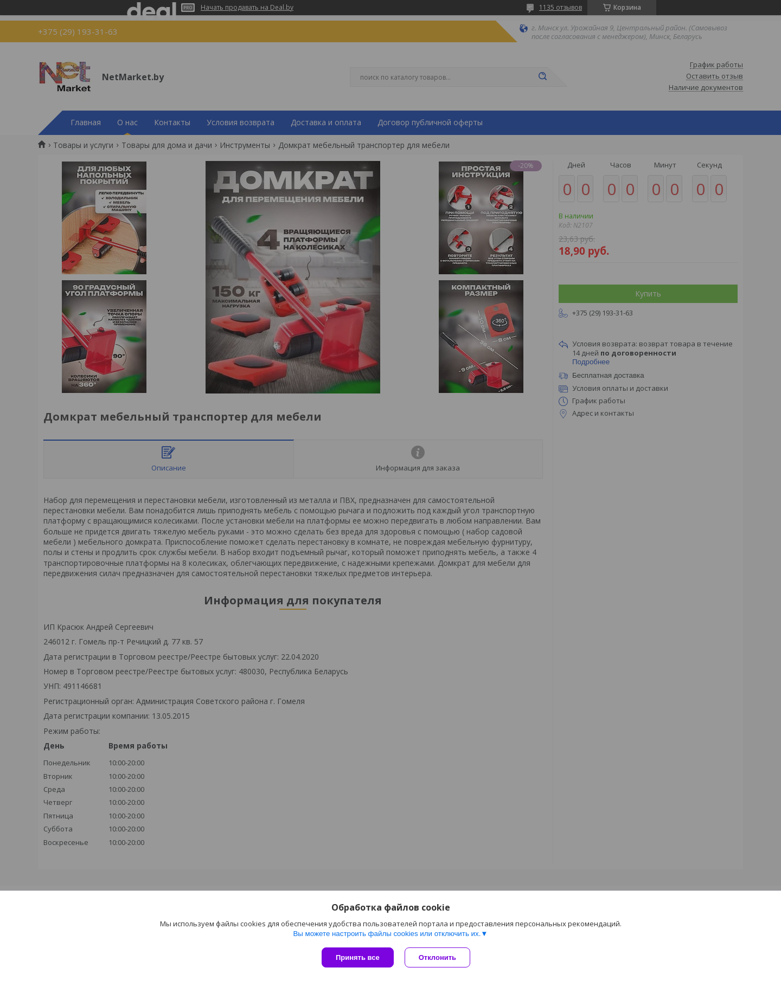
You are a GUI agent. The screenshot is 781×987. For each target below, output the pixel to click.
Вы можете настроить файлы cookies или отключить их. (387, 934)
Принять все (358, 957)
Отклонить (437, 957)
